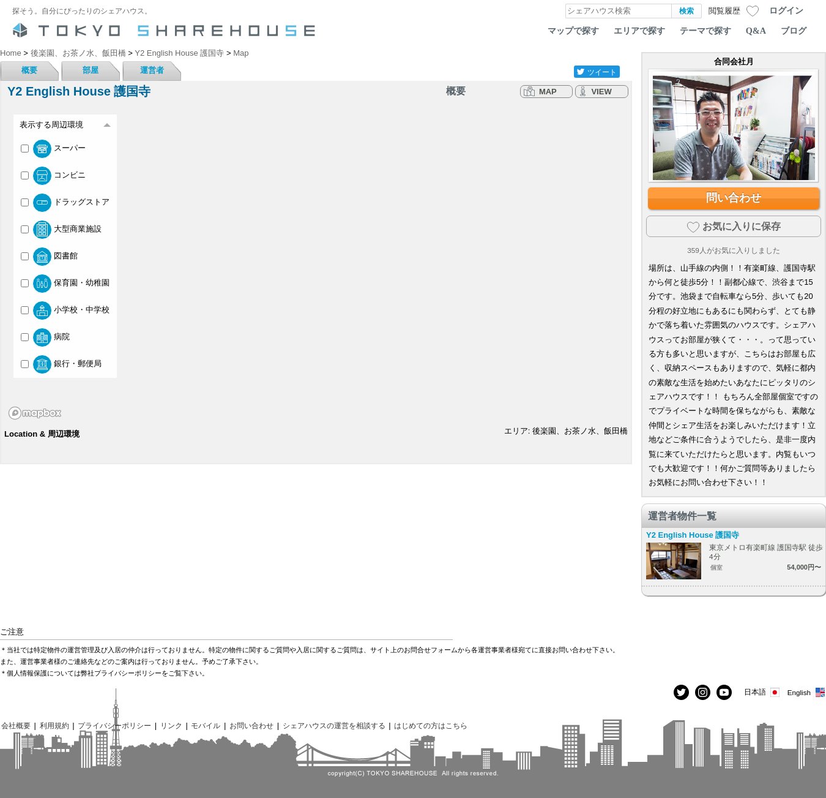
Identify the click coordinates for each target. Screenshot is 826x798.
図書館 (49, 256)
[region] (316, 264)
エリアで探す (639, 31)
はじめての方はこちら (430, 725)
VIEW (601, 91)
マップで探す (573, 31)
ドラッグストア (65, 203)
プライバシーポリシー (114, 725)
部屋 (91, 70)
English (806, 692)
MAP (548, 91)
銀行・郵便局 (61, 364)
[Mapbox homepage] (35, 413)
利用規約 (54, 725)
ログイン (786, 10)
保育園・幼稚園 (65, 283)
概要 (29, 70)
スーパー (53, 149)
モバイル (205, 725)
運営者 (152, 70)
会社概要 (16, 725)
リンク (171, 725)
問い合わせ (733, 198)
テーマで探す (705, 31)
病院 (45, 337)
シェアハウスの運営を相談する (334, 725)
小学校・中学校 (65, 310)
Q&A (756, 31)
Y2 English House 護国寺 (692, 535)
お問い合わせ (251, 725)
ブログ (793, 31)
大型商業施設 (61, 229)
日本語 (762, 692)
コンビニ (53, 176)
